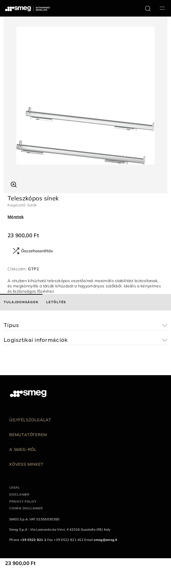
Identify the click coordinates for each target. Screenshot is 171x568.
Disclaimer (19, 494)
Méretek (16, 216)
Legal (14, 487)
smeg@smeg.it (105, 540)
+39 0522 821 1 (33, 540)
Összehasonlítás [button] (33, 251)
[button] (13, 184)
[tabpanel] (85, 96)
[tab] (21, 302)
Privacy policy (23, 501)
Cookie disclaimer (26, 508)
